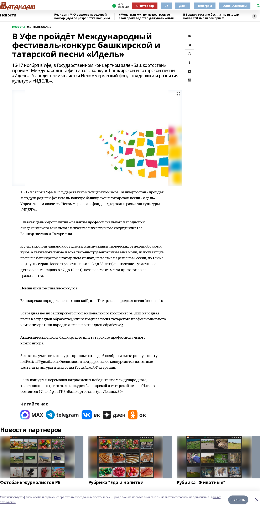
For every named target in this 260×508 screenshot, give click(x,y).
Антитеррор (145, 6)
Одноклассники (235, 6)
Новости (8, 15)
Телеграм (204, 6)
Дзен (182, 6)
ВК (166, 6)
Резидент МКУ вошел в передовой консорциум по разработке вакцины (82, 16)
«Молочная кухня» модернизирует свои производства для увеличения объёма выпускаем (146, 16)
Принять (238, 500)
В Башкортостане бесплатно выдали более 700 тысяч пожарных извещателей (211, 16)
